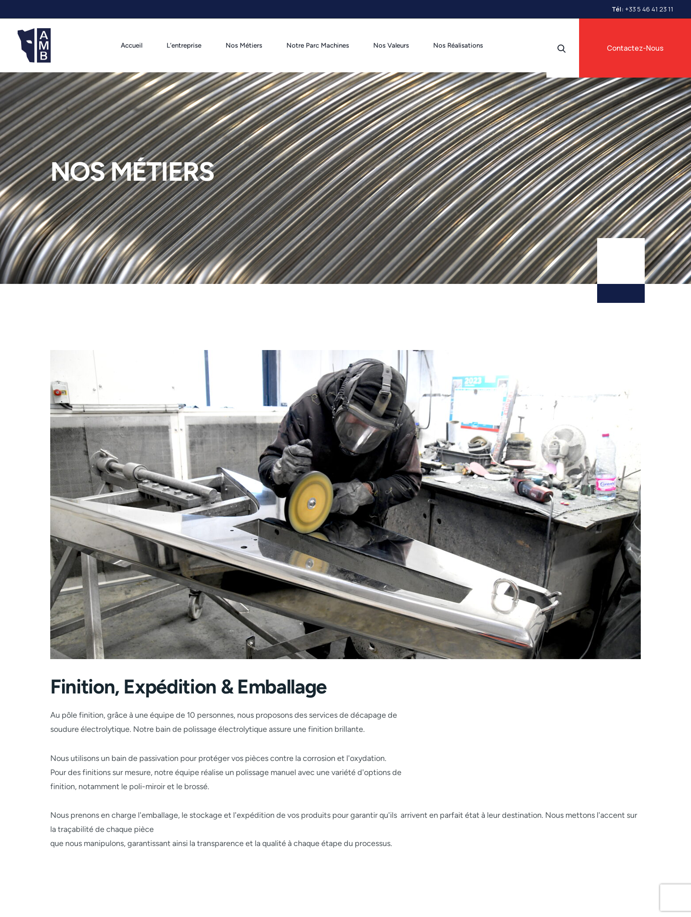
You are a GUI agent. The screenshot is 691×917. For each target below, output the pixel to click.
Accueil (131, 45)
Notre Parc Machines (317, 45)
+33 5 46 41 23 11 (649, 9)
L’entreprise (184, 45)
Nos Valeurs (391, 45)
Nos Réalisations (458, 45)
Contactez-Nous (635, 48)
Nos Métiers (244, 45)
